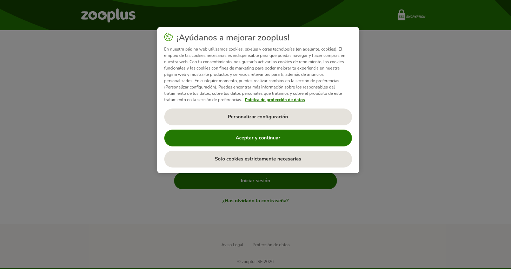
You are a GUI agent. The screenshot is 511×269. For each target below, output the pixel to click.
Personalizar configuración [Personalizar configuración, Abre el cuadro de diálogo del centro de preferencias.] (258, 116)
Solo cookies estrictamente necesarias (258, 159)
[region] (258, 100)
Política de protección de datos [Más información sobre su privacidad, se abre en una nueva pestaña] (275, 100)
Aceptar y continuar (257, 137)
